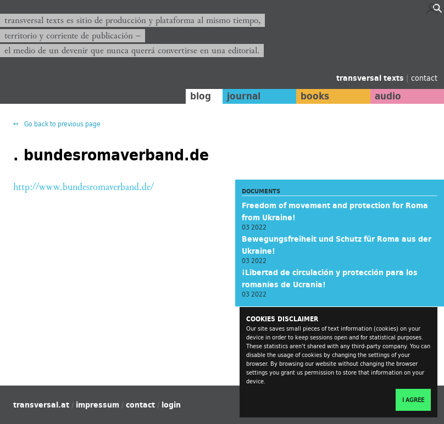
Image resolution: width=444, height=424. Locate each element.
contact (424, 77)
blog (200, 96)
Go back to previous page (62, 124)
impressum (97, 405)
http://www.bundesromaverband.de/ (83, 187)
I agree (413, 399)
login (171, 405)
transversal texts (371, 78)
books (315, 96)
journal (243, 96)
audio (388, 96)
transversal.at (41, 405)
